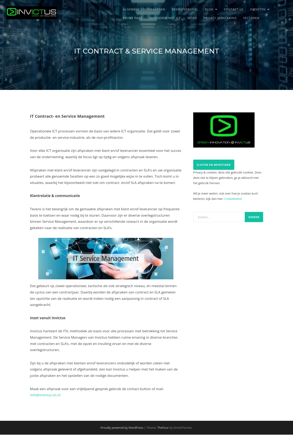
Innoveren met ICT (165, 18)
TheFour (163, 428)
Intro (192, 18)
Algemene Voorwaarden (144, 9)
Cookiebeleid (233, 199)
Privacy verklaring (220, 18)
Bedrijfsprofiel (185, 9)
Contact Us (234, 9)
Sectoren (251, 18)
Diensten (258, 9)
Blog (209, 9)
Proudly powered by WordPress (121, 428)
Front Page (133, 18)
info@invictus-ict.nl (45, 395)
